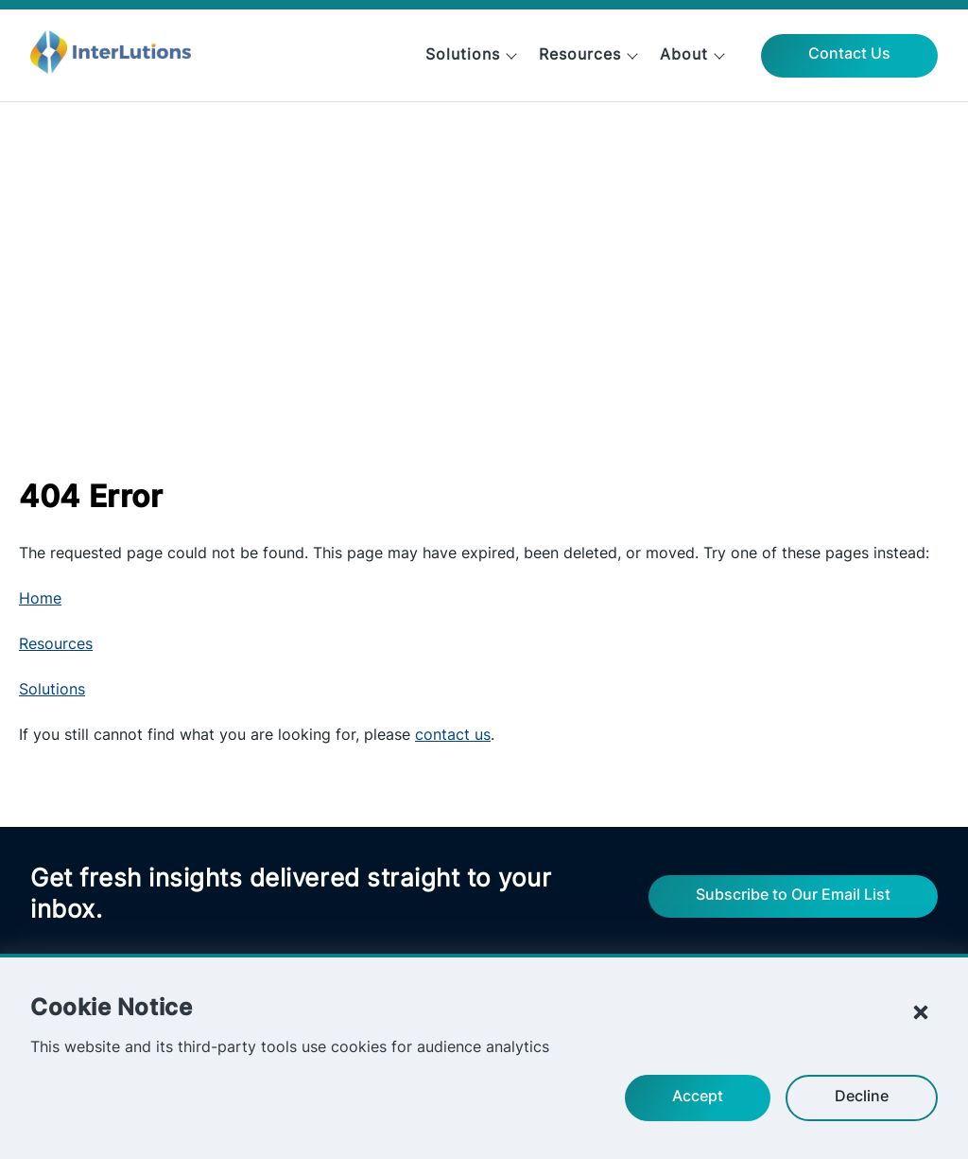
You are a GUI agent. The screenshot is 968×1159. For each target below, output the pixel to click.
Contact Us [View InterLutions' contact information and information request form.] (849, 54)
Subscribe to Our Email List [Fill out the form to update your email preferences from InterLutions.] (793, 896)
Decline (862, 1097)
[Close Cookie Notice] (921, 1012)
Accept (697, 1097)
